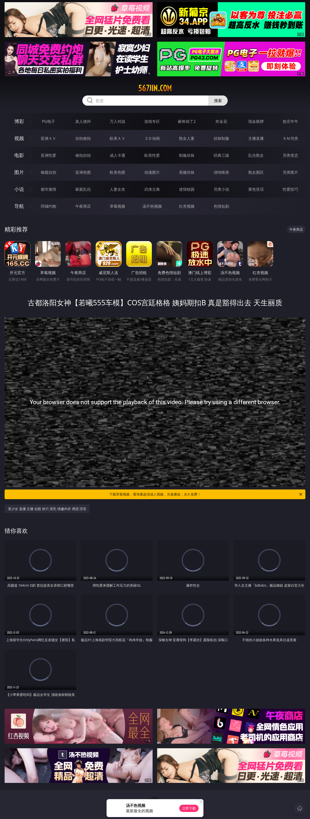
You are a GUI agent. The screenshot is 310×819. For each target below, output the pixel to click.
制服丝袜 (186, 155)
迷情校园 (186, 189)
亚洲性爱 (48, 155)
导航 (19, 206)
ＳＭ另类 (290, 138)
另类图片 (290, 172)
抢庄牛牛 (290, 121)
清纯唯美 (221, 172)
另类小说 (221, 189)
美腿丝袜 (186, 172)
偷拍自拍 (83, 155)
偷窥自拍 (48, 172)
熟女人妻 (186, 138)
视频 (19, 138)
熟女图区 (256, 172)
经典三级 (221, 155)
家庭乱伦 (83, 189)
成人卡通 (117, 155)
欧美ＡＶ (117, 138)
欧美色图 (117, 172)
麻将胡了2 (186, 121)
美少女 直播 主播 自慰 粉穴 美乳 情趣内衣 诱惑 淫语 (47, 508)
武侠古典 (152, 189)
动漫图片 (152, 172)
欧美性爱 (152, 155)
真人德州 (83, 121)
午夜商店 (83, 206)
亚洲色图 (83, 172)
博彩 (19, 121)
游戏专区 (152, 121)
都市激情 (48, 189)
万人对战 (117, 121)
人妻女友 (117, 189)
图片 (19, 172)
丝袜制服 (221, 138)
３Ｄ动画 (152, 138)
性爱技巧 (290, 189)
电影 (19, 155)
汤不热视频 (152, 206)
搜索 (218, 100)
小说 (19, 189)
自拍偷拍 (83, 138)
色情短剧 (221, 206)
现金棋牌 (256, 121)
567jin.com (155, 88)
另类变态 (290, 155)
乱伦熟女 (256, 155)
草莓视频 (117, 206)
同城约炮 (48, 206)
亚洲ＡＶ (48, 138)
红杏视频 (186, 206)
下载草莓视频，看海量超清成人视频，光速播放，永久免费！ (206, 494)
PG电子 (48, 121)
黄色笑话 (256, 189)
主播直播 (256, 138)
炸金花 (221, 121)
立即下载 (189, 808)
